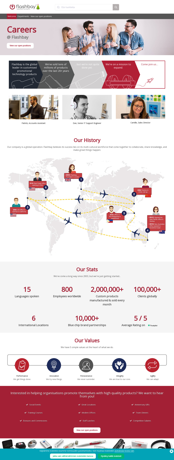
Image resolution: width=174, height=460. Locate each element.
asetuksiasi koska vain (124, 455)
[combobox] (84, 7)
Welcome (12, 16)
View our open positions (41, 16)
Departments (23, 16)
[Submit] (58, 7)
